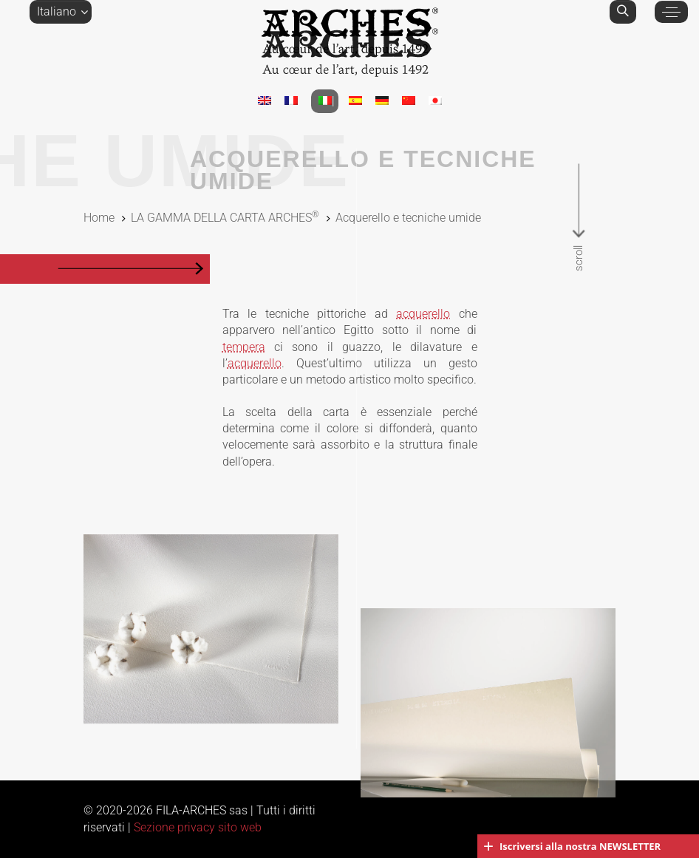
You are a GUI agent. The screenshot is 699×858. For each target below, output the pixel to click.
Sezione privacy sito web (198, 827)
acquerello (423, 314)
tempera (243, 347)
